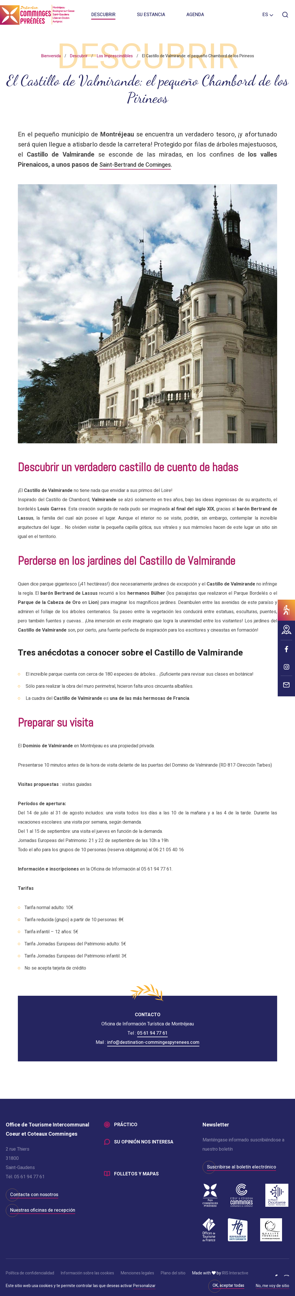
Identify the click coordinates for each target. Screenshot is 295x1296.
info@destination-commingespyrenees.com (153, 1042)
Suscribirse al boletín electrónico (241, 1167)
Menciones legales (137, 1273)
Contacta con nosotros (34, 1194)
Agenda (195, 17)
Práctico (125, 1125)
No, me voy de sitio (272, 1286)
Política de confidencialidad (30, 1273)
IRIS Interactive (235, 1273)
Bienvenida (51, 56)
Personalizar (144, 1286)
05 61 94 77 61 (152, 1033)
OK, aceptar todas (228, 1285)
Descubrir (103, 17)
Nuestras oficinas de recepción (42, 1210)
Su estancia (151, 17)
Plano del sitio (173, 1273)
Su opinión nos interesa (143, 1142)
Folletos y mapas (136, 1175)
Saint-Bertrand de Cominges (139, 164)
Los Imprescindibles (115, 56)
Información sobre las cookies (87, 1273)
